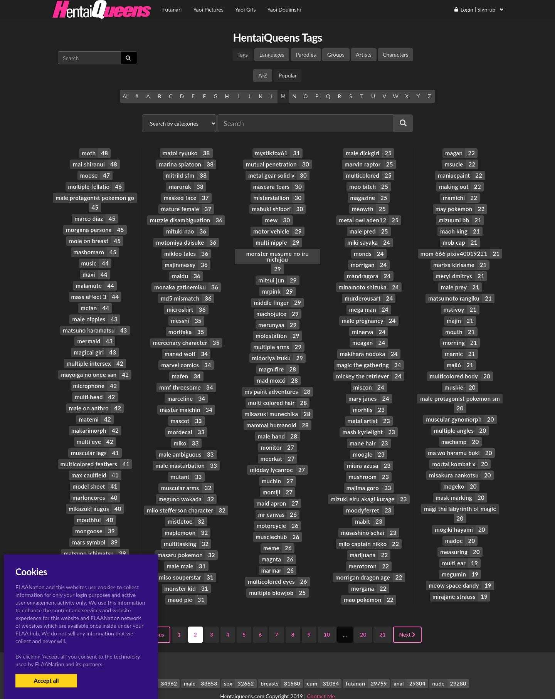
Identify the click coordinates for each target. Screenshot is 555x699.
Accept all (46, 680)
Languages (271, 54)
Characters (395, 54)
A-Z (262, 75)
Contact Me (321, 679)
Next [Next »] (407, 617)
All (126, 96)
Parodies (306, 54)
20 (363, 617)
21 (382, 617)
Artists (363, 54)
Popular (288, 75)
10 (327, 617)
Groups (336, 54)
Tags (242, 54)
